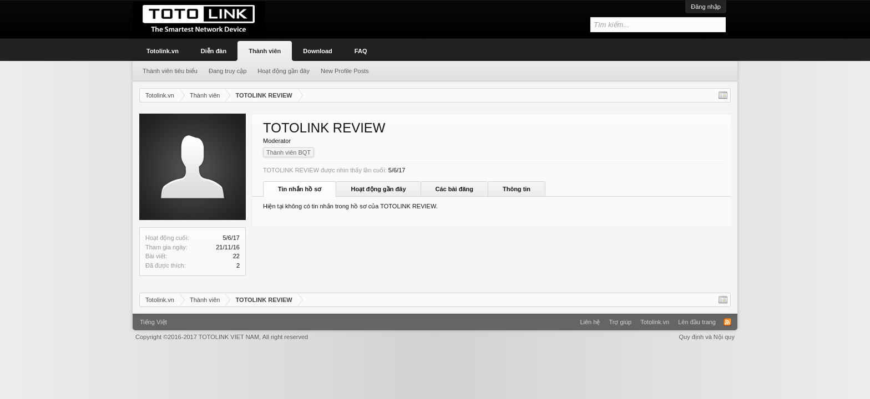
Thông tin (516, 189)
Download (317, 51)
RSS (727, 322)
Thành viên (265, 51)
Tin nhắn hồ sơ (299, 189)
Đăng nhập (706, 6)
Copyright (221, 337)
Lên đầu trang (697, 322)
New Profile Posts (345, 71)
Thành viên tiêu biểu (170, 71)
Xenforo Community (435, 318)
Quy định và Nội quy (707, 337)
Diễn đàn (213, 51)
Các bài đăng (454, 189)
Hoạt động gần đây (378, 189)
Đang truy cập (227, 71)
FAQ (361, 51)
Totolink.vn (162, 51)
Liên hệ (590, 322)
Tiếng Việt (153, 322)
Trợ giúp (620, 322)
